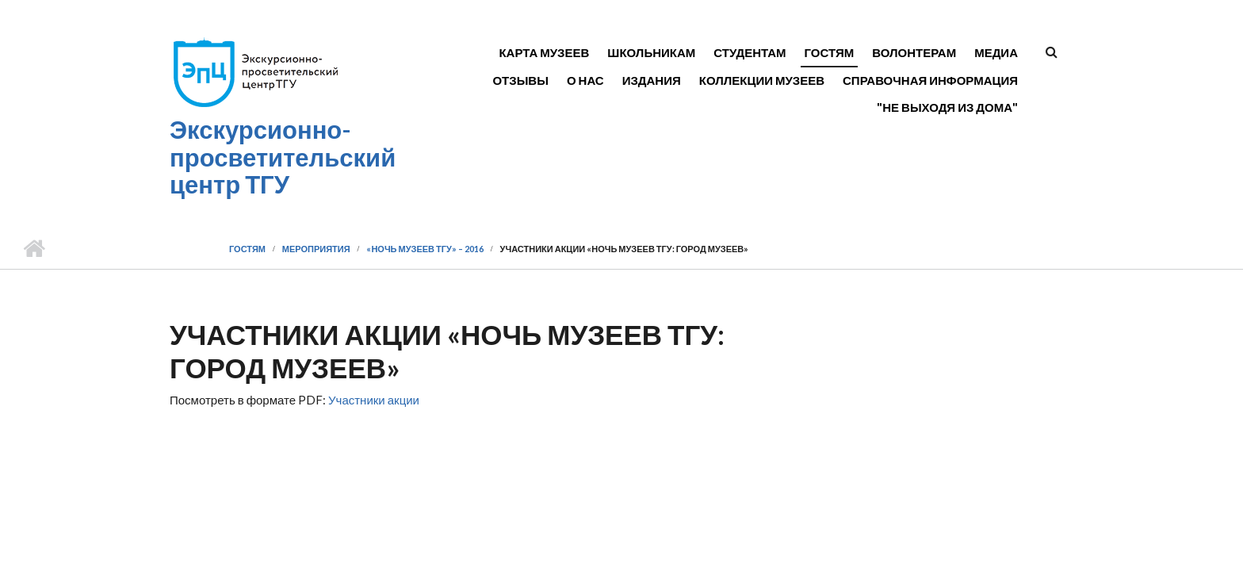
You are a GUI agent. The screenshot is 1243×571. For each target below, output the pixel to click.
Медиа (996, 52)
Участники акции (373, 400)
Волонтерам (914, 52)
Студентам (749, 52)
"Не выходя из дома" (947, 107)
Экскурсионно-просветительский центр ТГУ (283, 157)
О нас (585, 80)
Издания (651, 80)
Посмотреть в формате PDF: (294, 400)
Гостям (830, 52)
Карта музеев (544, 52)
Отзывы (520, 80)
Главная (33, 249)
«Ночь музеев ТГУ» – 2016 (424, 248)
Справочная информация (930, 80)
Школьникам (651, 52)
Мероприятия (316, 248)
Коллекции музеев (761, 80)
